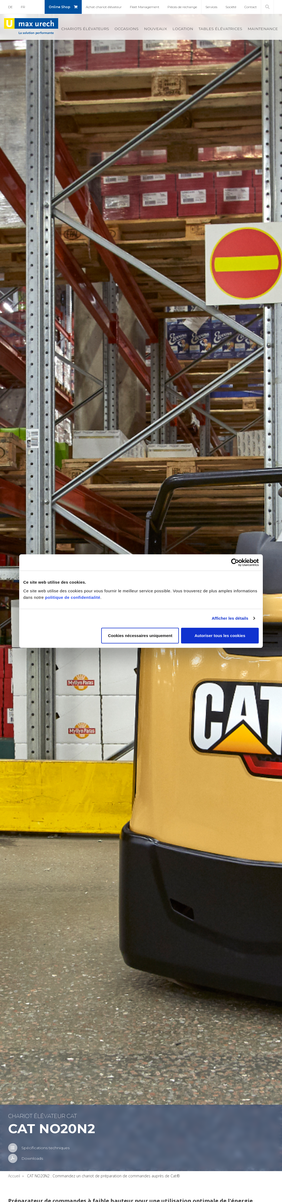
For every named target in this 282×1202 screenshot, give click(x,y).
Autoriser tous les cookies (220, 635)
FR (23, 7)
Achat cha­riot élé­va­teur (104, 7)
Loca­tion (182, 28)
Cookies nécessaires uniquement (140, 635)
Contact (250, 7)
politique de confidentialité (72, 597)
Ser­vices (211, 7)
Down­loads (32, 1158)
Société (230, 7)
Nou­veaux (155, 28)
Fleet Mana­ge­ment (144, 7)
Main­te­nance (263, 28)
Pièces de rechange (182, 7)
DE (10, 7)
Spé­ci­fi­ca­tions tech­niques (45, 1147)
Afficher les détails (230, 618)
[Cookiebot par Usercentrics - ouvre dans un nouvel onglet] (235, 562)
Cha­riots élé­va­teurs (85, 28)
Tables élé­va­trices (220, 28)
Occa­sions (126, 28)
